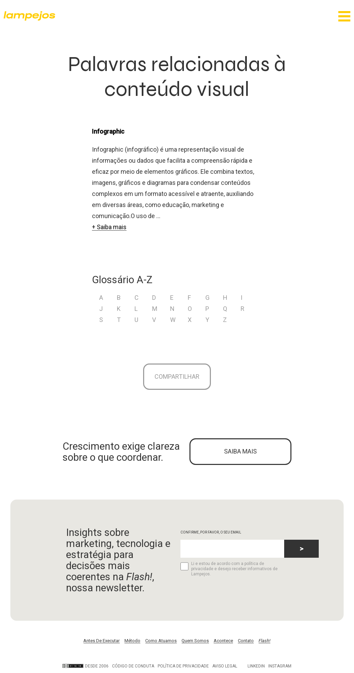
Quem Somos (195, 643)
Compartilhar (177, 377)
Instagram (279, 668)
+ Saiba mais (109, 227)
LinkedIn (256, 668)
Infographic (108, 131)
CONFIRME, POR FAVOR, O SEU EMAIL (210, 535)
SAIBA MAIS (240, 453)
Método (132, 643)
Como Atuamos (161, 643)
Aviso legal (224, 668)
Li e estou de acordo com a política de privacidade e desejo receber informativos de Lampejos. (229, 571)
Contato (246, 643)
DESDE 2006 (86, 668)
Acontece (223, 643)
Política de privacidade (183, 668)
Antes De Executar (101, 643)
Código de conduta (133, 668)
